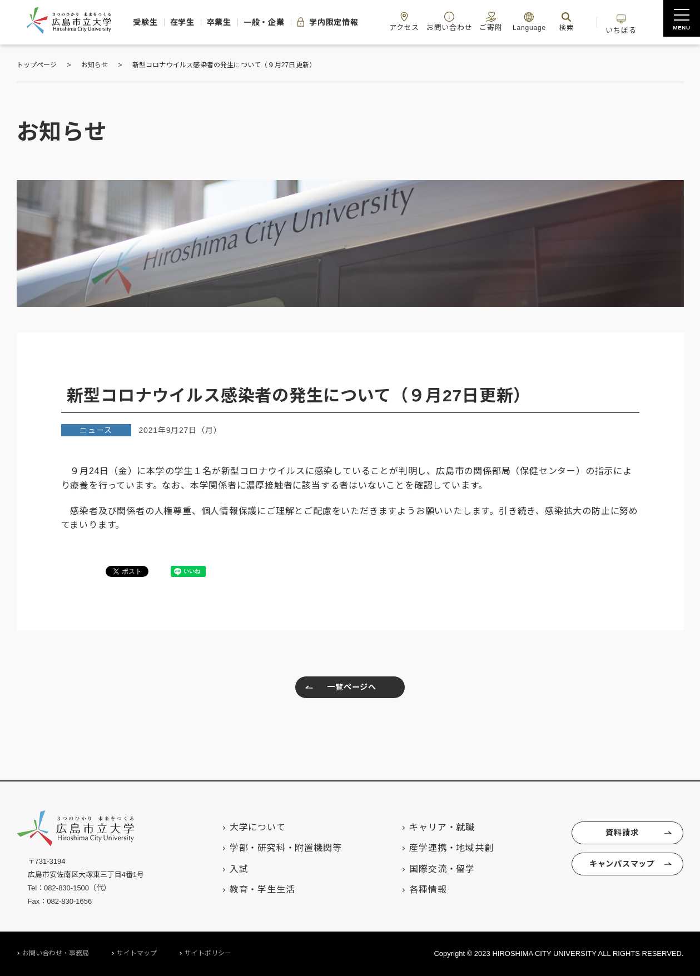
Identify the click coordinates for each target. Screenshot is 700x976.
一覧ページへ (338, 689)
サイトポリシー (208, 953)
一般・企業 (268, 22)
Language (556, 21)
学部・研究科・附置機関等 (275, 848)
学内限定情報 (338, 22)
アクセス (422, 21)
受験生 (133, 22)
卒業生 (218, 22)
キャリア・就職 (431, 827)
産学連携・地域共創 (441, 848)
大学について (247, 827)
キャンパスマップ (621, 868)
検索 (594, 21)
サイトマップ (137, 953)
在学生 (175, 22)
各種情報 (417, 889)
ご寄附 (516, 21)
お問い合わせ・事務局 (55, 953)
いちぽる (655, 21)
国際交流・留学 (431, 869)
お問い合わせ (470, 21)
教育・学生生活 (252, 889)
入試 (228, 869)
